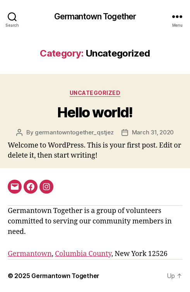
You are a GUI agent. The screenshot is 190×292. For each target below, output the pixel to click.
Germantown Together (95, 16)
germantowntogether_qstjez (74, 132)
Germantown (30, 253)
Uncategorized (95, 92)
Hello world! (94, 112)
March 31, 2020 (153, 132)
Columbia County (83, 253)
